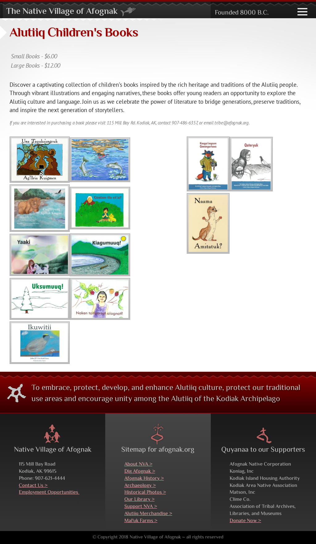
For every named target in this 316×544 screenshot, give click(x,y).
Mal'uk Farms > (140, 521)
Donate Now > (245, 521)
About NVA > (138, 464)
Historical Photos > (145, 492)
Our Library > (139, 500)
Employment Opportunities (49, 492)
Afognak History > (144, 479)
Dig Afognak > (139, 471)
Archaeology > (140, 486)
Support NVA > (140, 507)
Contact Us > (33, 486)
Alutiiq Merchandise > (148, 514)
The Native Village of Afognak (71, 12)
